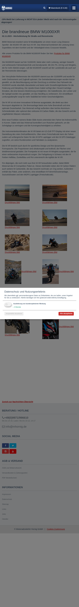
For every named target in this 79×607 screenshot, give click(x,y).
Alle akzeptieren (66, 314)
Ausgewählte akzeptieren (14, 313)
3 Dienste (17, 307)
